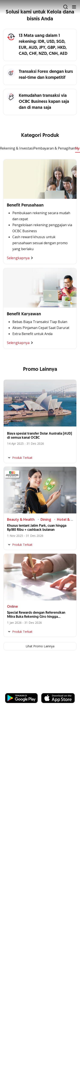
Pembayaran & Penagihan (54, 148)
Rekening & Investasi (16, 148)
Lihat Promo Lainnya (40, 646)
